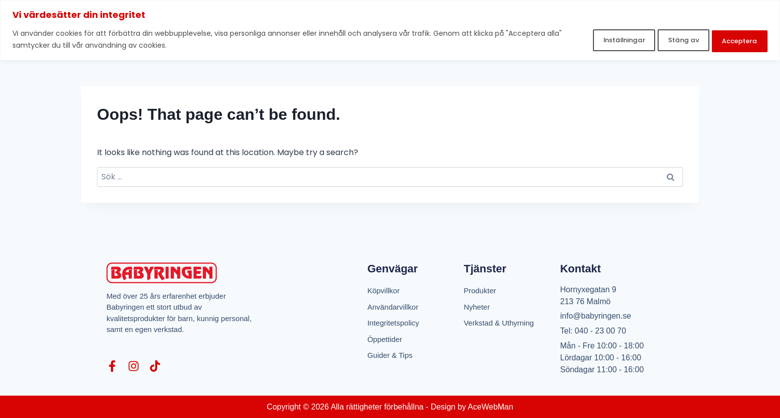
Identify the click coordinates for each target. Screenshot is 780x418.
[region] (390, 29)
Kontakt (580, 268)
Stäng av (665, 39)
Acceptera (733, 39)
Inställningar (593, 39)
